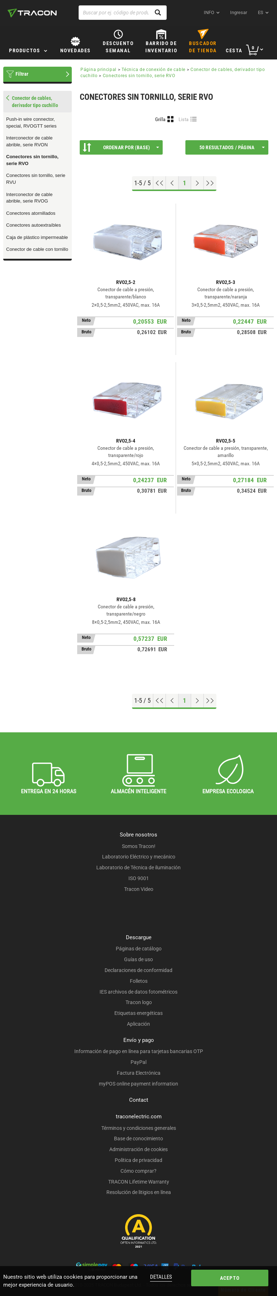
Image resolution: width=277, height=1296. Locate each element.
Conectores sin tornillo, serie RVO (32, 160)
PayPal (138, 1062)
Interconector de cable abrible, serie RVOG (29, 198)
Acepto (229, 1278)
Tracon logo (139, 1002)
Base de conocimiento (138, 1138)
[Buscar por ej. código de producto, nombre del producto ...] (123, 12)
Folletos (139, 981)
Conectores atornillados (31, 213)
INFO (209, 12)
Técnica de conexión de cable (153, 69)
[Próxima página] (197, 183)
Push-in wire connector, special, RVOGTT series (31, 122)
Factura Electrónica (139, 1073)
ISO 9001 (138, 878)
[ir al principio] (159, 183)
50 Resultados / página (232, 147)
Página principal (98, 69)
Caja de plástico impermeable (37, 237)
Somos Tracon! (138, 846)
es (260, 12)
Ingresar (238, 12)
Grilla (160, 119)
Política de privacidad (138, 1160)
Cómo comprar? (138, 1171)
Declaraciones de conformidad (138, 970)
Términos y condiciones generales (138, 1128)
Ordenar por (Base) (121, 147)
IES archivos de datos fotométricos (138, 992)
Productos (24, 50)
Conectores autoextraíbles (33, 225)
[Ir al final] (210, 183)
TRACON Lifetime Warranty (138, 1182)
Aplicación (138, 1024)
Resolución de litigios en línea (138, 1192)
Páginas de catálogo (139, 948)
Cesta (234, 50)
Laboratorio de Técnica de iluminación (138, 867)
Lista (184, 119)
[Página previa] (172, 183)
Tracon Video (138, 889)
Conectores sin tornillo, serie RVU (35, 179)
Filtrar (22, 74)
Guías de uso (138, 959)
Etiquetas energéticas (138, 1013)
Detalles (161, 1277)
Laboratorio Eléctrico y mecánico (138, 857)
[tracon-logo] (32, 13)
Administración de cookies (138, 1149)
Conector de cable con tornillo (37, 249)
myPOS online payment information (138, 1084)
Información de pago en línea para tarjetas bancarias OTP (138, 1051)
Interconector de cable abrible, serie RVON (29, 141)
